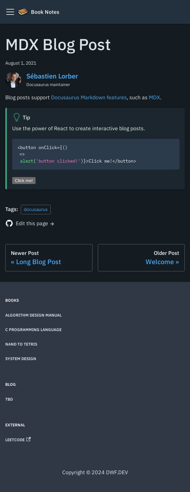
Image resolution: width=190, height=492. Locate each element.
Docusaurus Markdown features (89, 97)
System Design (20, 358)
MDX (154, 97)
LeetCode (18, 440)
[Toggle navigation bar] (10, 12)
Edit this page (32, 223)
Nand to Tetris (21, 344)
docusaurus (36, 209)
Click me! (24, 180)
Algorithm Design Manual (33, 315)
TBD (9, 399)
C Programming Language (33, 329)
